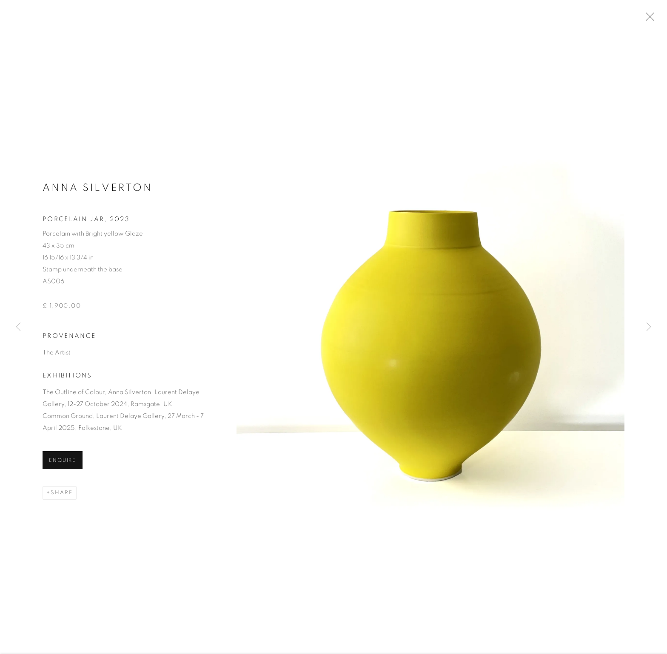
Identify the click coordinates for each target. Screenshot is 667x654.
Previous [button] (18, 327)
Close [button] (647, 19)
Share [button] (62, 494)
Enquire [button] (62, 462)
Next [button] (648, 327)
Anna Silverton (98, 189)
